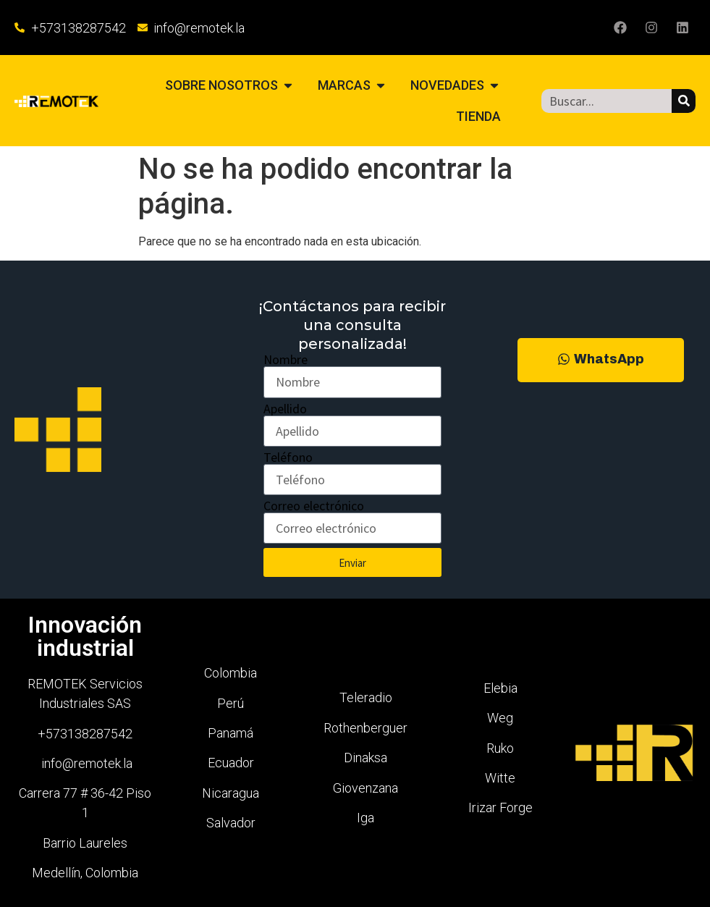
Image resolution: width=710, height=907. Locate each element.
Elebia (500, 688)
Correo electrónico (313, 505)
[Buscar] (684, 101)
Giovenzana (365, 788)
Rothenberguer (365, 727)
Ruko (500, 748)
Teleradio (365, 697)
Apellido (285, 408)
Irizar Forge (500, 807)
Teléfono (288, 457)
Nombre (285, 359)
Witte (500, 777)
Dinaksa (365, 757)
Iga (365, 817)
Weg (500, 717)
